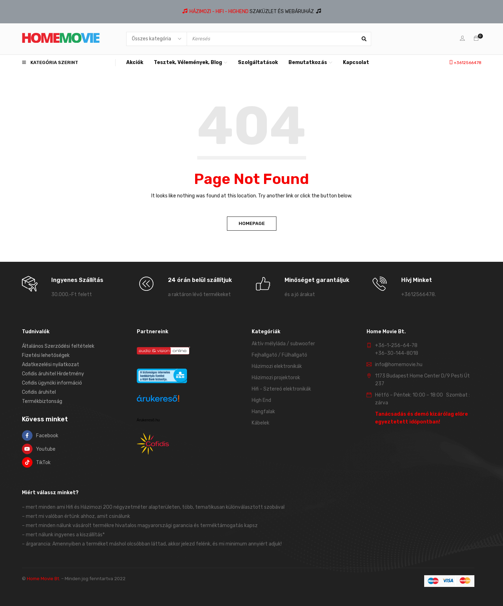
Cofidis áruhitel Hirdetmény (53, 374)
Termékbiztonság (42, 401)
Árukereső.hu (148, 420)
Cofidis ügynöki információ (52, 383)
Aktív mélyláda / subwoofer (283, 344)
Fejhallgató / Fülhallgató (279, 355)
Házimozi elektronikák (277, 366)
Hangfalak (263, 412)
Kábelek (260, 423)
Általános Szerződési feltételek (58, 346)
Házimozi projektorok (276, 378)
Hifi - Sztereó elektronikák (281, 389)
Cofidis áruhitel (39, 392)
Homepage (252, 223)
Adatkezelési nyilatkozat (50, 365)
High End (261, 400)
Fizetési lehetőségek (46, 355)
